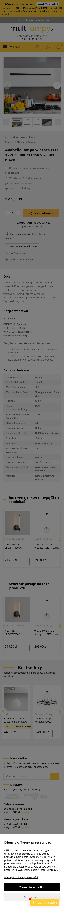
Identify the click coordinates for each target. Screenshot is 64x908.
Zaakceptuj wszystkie (32, 887)
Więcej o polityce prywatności (21, 877)
